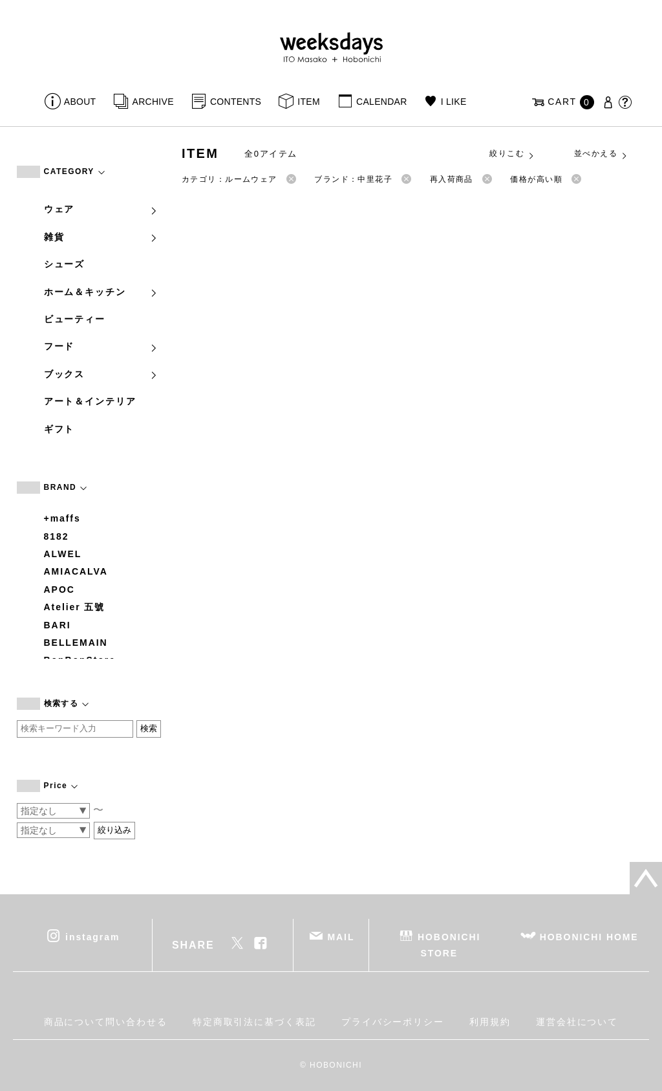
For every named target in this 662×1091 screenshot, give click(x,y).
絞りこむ (512, 154)
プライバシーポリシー (392, 1022)
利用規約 (490, 1022)
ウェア (101, 209)
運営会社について (577, 1022)
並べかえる (601, 154)
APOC (59, 589)
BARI (57, 625)
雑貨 (101, 237)
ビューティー (75, 319)
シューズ (64, 264)
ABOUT (80, 101)
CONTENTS (235, 101)
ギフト (59, 429)
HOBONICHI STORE (449, 945)
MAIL (340, 937)
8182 (56, 536)
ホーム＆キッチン (101, 292)
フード (101, 346)
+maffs (62, 518)
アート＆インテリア (90, 401)
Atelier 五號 (74, 607)
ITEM (308, 101)
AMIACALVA (76, 571)
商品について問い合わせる (105, 1022)
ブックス (101, 374)
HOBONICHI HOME (589, 937)
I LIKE (454, 101)
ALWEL (63, 554)
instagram (92, 937)
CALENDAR (381, 101)
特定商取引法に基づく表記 (254, 1022)
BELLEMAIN (76, 642)
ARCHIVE (153, 101)
